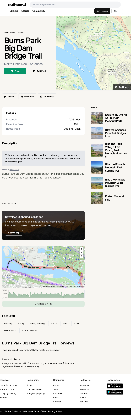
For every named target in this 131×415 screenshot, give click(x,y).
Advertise (57, 393)
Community (38, 11)
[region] (43, 267)
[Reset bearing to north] (81, 256)
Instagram (84, 385)
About (56, 385)
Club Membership (35, 389)
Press (55, 397)
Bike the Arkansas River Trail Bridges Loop (115, 133)
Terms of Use (40, 411)
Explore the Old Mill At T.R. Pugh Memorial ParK (116, 118)
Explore (14, 11)
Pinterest (84, 393)
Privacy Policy (55, 411)
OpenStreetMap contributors (74, 286)
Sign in (117, 11)
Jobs (55, 389)
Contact (57, 401)
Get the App (102, 11)
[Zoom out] (81, 252)
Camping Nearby (8, 393)
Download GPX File (43, 304)
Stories (25, 11)
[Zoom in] (81, 249)
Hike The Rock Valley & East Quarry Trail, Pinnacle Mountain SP (116, 150)
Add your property (36, 393)
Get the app (14, 232)
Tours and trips (7, 389)
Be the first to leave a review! (46, 350)
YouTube (84, 401)
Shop (29, 385)
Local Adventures (8, 385)
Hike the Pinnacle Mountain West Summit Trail (115, 183)
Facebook (84, 389)
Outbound (14, 170)
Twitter (83, 397)
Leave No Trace (25, 363)
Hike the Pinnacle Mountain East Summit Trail (115, 167)
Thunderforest (54, 286)
